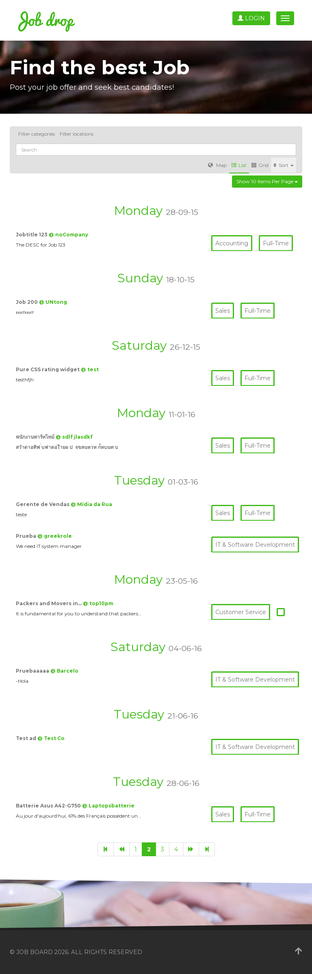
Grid (260, 165)
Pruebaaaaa (33, 671)
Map (217, 165)
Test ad (26, 738)
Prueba (26, 536)
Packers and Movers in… (49, 603)
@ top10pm (98, 603)
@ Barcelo (64, 671)
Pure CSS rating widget (48, 369)
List (239, 165)
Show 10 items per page (267, 181)
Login (251, 18)
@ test (90, 369)
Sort (283, 165)
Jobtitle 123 (32, 235)
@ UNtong (53, 302)
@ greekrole (54, 536)
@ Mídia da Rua (91, 504)
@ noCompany (68, 235)
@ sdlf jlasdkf (74, 437)
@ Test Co (51, 738)
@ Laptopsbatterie (108, 806)
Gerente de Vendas (43, 504)
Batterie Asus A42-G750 (49, 806)
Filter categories (36, 134)
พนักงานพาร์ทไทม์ (36, 437)
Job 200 (27, 302)
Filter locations (76, 134)
